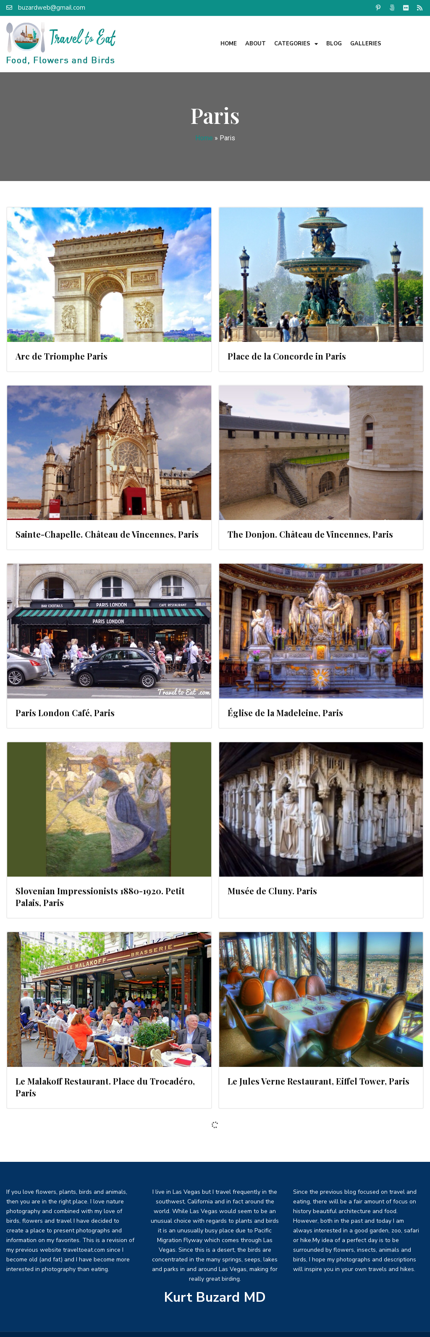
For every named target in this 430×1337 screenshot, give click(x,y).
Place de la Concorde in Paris (287, 356)
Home (228, 43)
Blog (334, 43)
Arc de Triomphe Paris (62, 356)
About (255, 43)
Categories (296, 43)
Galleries (365, 43)
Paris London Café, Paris (65, 712)
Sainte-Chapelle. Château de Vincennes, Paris (107, 534)
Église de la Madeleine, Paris (285, 712)
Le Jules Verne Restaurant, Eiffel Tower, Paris (318, 1081)
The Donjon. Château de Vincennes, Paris (310, 534)
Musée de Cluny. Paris (272, 890)
